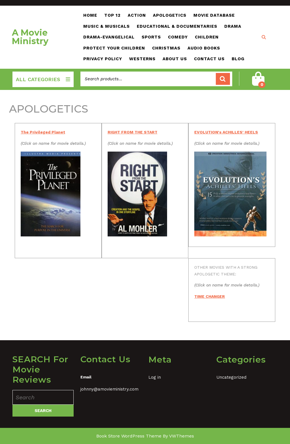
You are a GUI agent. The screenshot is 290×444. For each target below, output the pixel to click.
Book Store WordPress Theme (128, 436)
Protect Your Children (114, 48)
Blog (238, 58)
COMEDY (178, 37)
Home (90, 15)
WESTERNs (142, 58)
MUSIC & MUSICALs (106, 26)
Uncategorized (231, 377)
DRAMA (232, 26)
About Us (175, 58)
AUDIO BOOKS (203, 48)
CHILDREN (207, 37)
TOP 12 (112, 15)
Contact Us (209, 58)
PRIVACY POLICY (102, 58)
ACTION (137, 15)
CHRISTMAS (166, 48)
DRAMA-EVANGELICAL (109, 37)
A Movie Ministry (30, 36)
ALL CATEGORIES (43, 79)
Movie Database (214, 15)
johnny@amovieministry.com (109, 389)
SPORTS (151, 37)
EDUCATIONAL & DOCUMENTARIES (177, 26)
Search (223, 79)
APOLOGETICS (169, 15)
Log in (154, 377)
